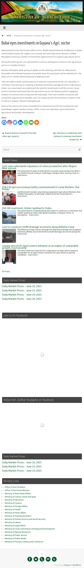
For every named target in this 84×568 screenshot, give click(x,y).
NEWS (9, 36)
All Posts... (6, 271)
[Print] (36, 122)
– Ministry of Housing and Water (17, 516)
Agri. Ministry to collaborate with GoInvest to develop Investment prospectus (67, 136)
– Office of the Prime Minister (16, 490)
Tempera (67, 565)
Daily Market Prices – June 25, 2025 (22, 290)
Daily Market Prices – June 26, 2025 (22, 286)
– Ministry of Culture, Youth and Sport (19, 497)
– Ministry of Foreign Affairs (15, 506)
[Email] (31, 122)
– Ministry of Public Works (14, 538)
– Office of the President (14, 487)
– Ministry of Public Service (15, 535)
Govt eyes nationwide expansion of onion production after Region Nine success (39, 167)
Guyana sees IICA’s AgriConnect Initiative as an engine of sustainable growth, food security (40, 247)
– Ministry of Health (12, 509)
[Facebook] (4, 122)
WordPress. (77, 565)
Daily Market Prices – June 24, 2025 (22, 294)
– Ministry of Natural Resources (17, 532)
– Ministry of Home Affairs (14, 513)
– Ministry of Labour (12, 522)
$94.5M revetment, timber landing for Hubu (26, 208)
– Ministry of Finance (12, 503)
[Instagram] (9, 122)
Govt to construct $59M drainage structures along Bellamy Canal (38, 227)
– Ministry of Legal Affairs (14, 525)
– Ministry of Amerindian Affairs (17, 493)
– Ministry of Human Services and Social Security (24, 519)
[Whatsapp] (25, 122)
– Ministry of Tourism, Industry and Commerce (23, 542)
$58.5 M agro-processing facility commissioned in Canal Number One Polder (40, 188)
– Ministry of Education (13, 500)
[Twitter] (15, 122)
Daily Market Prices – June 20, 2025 (22, 298)
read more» (22, 175)
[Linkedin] (20, 122)
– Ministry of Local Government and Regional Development (29, 529)
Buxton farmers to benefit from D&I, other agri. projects (19, 135)
